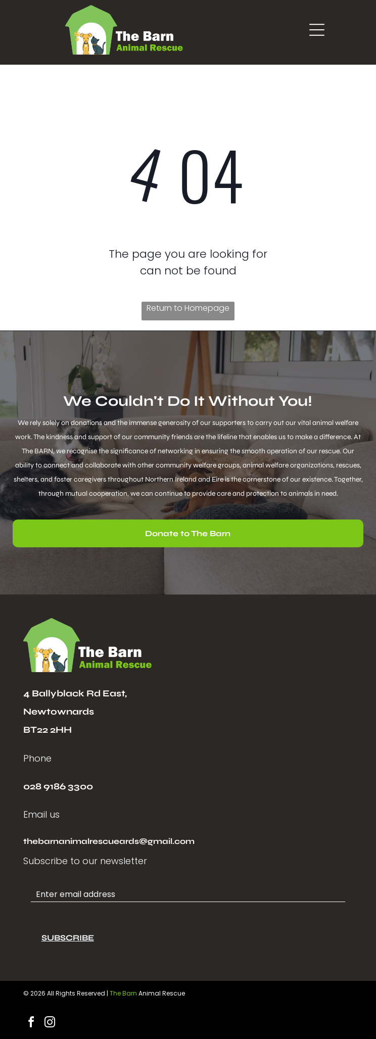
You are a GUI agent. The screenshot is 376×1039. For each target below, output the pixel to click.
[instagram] (50, 1023)
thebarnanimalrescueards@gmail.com (109, 841)
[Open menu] (316, 29)
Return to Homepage (188, 308)
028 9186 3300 (58, 786)
